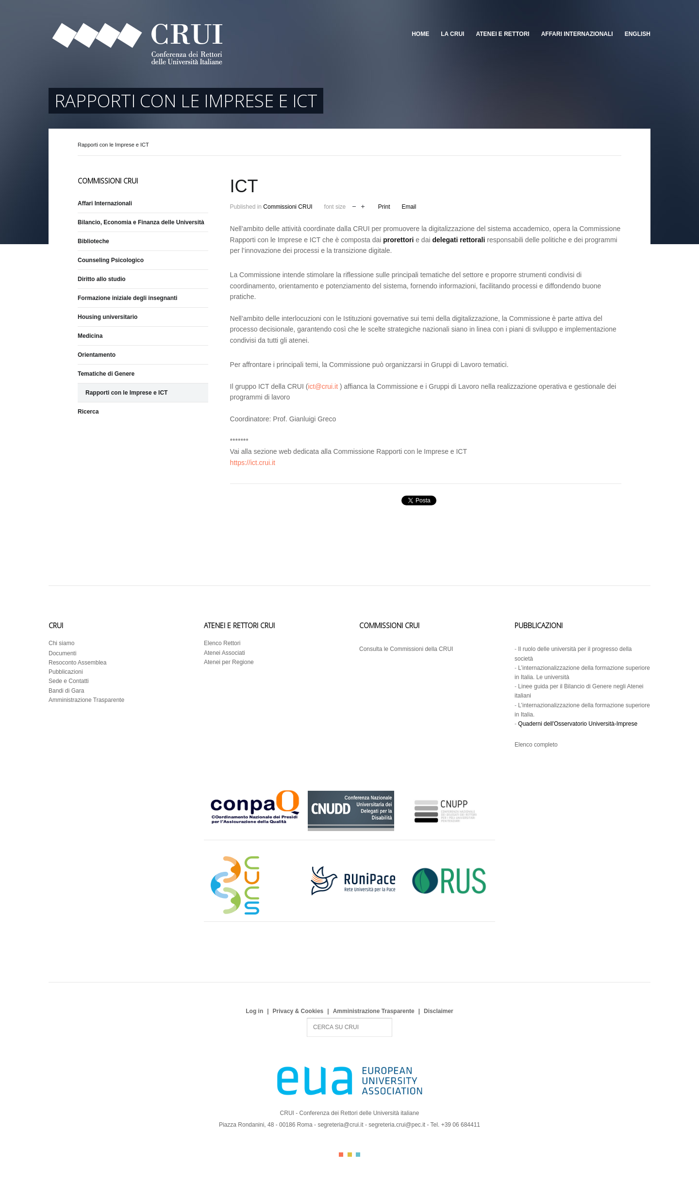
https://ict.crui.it (252, 462)
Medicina (90, 336)
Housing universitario (107, 317)
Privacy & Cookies (298, 1011)
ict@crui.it (323, 386)
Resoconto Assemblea (77, 662)
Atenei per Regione (229, 662)
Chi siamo (61, 643)
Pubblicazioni (66, 671)
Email (408, 206)
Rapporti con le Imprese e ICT (126, 392)
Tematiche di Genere (106, 373)
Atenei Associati (224, 652)
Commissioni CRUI (287, 206)
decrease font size (354, 205)
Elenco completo (536, 744)
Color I (341, 1154)
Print (384, 206)
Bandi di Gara (66, 690)
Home (420, 34)
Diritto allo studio (102, 279)
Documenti (62, 653)
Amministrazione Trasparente (86, 700)
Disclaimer (438, 1011)
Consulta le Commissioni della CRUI (406, 649)
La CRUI (452, 34)
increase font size (362, 205)
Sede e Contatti (69, 681)
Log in (254, 1011)
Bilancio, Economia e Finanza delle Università (141, 222)
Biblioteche (93, 241)
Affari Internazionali (577, 34)
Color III (358, 1154)
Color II (350, 1154)
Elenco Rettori (222, 643)
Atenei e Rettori (502, 34)
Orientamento (97, 354)
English (637, 34)
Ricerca (88, 411)
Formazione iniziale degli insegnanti (127, 298)
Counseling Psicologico (111, 260)
